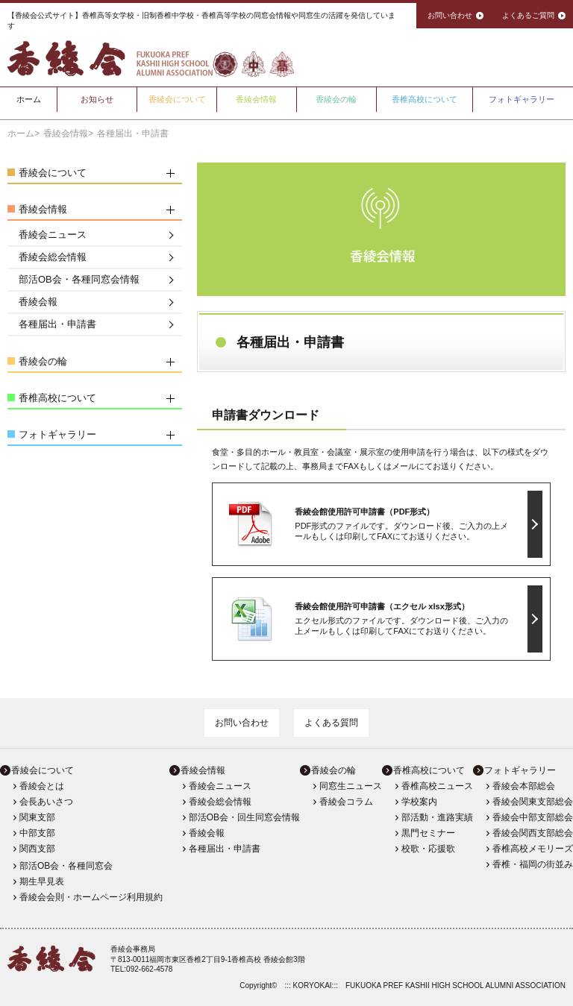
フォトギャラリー (521, 99)
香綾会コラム (346, 801)
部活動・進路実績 (437, 817)
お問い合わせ (242, 722)
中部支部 (37, 833)
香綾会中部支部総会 (532, 817)
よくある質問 (331, 722)
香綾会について (177, 99)
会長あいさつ (46, 801)
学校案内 (419, 801)
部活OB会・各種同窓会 (66, 866)
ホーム (28, 99)
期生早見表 (41, 881)
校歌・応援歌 (428, 848)
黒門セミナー (428, 833)
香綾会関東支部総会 (532, 801)
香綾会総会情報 (53, 256)
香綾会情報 (256, 99)
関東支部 (37, 817)
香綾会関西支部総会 (532, 833)
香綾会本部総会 (523, 786)
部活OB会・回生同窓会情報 (244, 817)
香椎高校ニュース (437, 786)
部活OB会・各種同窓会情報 (79, 279)
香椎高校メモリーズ (532, 848)
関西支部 (37, 848)
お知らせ (97, 99)
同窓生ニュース (350, 786)
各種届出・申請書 (57, 324)
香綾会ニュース (53, 234)
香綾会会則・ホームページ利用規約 (91, 897)
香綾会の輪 (336, 99)
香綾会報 (38, 301)
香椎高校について (424, 99)
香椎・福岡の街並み (532, 864)
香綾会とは (41, 786)
